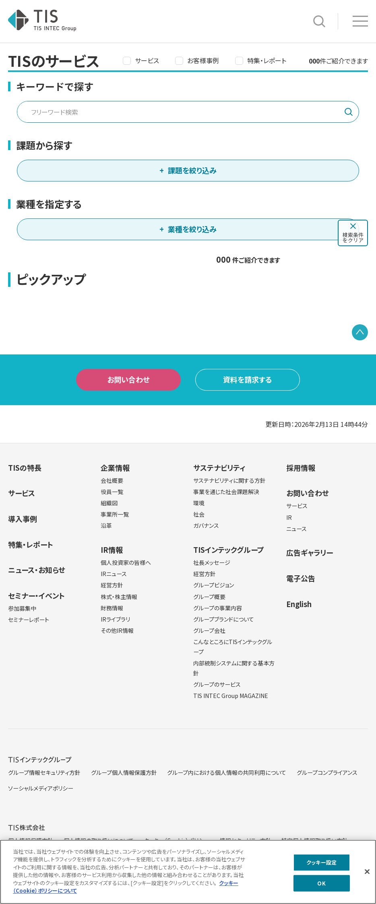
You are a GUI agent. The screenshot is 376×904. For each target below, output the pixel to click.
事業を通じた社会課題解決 (226, 492)
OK (321, 886)
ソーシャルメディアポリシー (40, 788)
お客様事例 (203, 60)
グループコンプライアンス (327, 772)
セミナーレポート (28, 620)
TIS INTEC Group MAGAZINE (230, 696)
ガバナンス (206, 525)
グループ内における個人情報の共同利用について (226, 772)
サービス (147, 60)
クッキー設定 (321, 865)
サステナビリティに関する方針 (229, 480)
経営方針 (112, 585)
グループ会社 (209, 630)
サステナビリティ (219, 467)
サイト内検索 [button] (319, 21)
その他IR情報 (117, 630)
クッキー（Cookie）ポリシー (176, 840)
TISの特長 (24, 467)
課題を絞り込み (192, 170)
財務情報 (112, 608)
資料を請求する (247, 379)
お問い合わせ (128, 379)
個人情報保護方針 (30, 840)
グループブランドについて (223, 619)
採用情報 (300, 467)
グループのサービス (217, 684)
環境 (199, 503)
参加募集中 (22, 608)
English (299, 604)
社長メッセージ (211, 562)
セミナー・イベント (36, 595)
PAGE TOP (360, 332)
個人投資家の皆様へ (126, 562)
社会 (199, 514)
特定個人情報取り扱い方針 (314, 840)
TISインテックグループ (228, 549)
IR (289, 517)
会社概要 (112, 480)
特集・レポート (266, 60)
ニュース (296, 529)
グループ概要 (209, 597)
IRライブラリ (115, 619)
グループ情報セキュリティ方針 (44, 772)
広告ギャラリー (309, 552)
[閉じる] (367, 874)
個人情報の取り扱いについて (99, 840)
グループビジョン (213, 585)
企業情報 (115, 467)
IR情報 (112, 549)
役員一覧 (112, 492)
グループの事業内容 (217, 608)
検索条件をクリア (353, 237)
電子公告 (300, 578)
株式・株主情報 (119, 597)
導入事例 (22, 518)
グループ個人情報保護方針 (124, 772)
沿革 (106, 525)
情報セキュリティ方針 (245, 840)
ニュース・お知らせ (36, 569)
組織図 (109, 503)
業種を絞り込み (192, 229)
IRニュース (114, 574)
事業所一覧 (115, 514)
